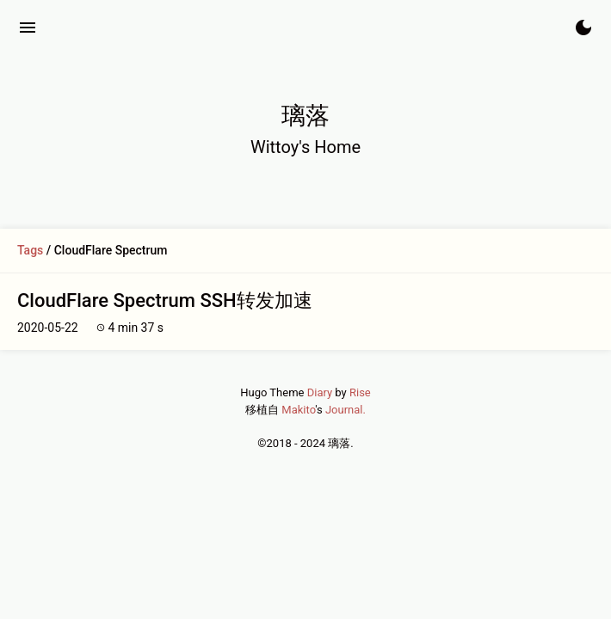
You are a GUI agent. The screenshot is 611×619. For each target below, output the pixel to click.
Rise (360, 392)
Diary (319, 392)
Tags (30, 250)
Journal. (345, 409)
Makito (298, 409)
